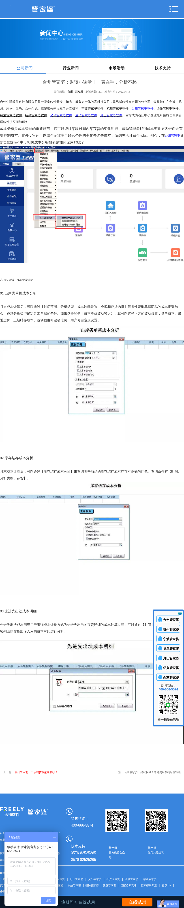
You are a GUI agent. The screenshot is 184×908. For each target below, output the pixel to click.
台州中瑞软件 (75, 91)
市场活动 (117, 68)
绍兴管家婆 (113, 879)
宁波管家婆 (171, 639)
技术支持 (163, 68)
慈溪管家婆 (150, 879)
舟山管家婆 (76, 879)
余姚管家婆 (131, 879)
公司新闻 (25, 68)
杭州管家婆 (171, 629)
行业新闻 (71, 68)
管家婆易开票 (149, 885)
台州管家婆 (58, 879)
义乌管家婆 (95, 879)
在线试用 (137, 902)
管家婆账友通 (128, 885)
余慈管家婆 (171, 677)
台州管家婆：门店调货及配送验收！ (36, 772)
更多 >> (166, 885)
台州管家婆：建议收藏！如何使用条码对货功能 (152, 772)
